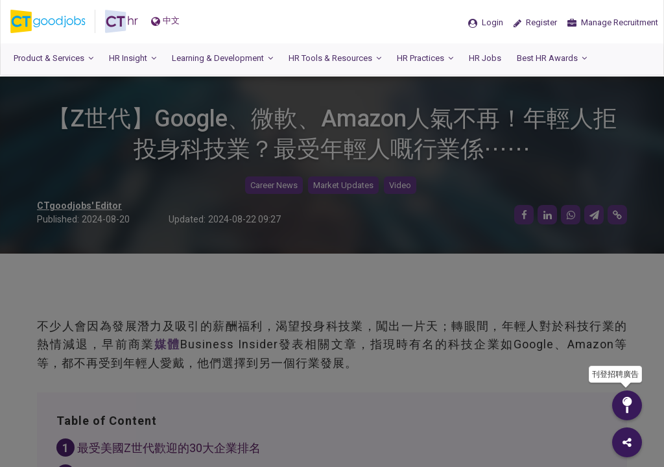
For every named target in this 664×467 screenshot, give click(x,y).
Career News (274, 185)
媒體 (167, 344)
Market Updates (343, 185)
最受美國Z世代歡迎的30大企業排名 (169, 448)
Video (400, 185)
